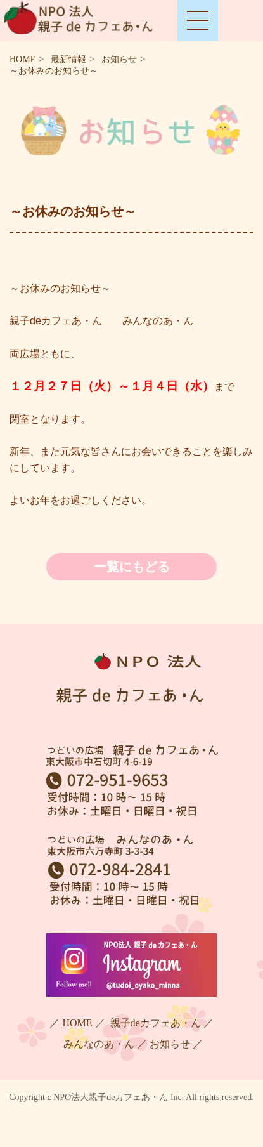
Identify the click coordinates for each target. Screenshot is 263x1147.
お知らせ (119, 59)
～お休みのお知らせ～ (54, 70)
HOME (22, 59)
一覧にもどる (132, 567)
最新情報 (68, 59)
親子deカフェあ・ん (154, 1023)
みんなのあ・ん (97, 1044)
